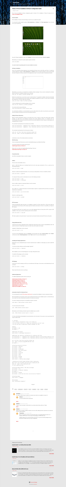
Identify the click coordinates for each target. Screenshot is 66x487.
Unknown (21, 396)
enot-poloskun (35, 484)
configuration (20, 389)
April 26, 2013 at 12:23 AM (23, 403)
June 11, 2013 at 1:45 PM (27, 413)
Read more (51, 453)
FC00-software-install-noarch (27, 294)
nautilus (42, 389)
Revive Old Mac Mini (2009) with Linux (20, 468)
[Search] (55, 2)
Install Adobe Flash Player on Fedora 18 (19, 149)
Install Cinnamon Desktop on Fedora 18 (19, 279)
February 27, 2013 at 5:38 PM (25, 393)
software (46, 389)
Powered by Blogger (33, 482)
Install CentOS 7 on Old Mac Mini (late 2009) (21, 444)
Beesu (16, 389)
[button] (53, 9)
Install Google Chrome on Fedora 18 (18, 145)
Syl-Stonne (18, 393)
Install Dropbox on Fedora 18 (17, 285)
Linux (38, 389)
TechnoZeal (16, 2)
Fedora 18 (25, 389)
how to (30, 389)
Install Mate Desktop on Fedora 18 (18, 280)
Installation (34, 389)
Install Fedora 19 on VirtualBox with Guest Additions (23, 456)
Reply (17, 401)
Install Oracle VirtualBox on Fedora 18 (19, 286)
